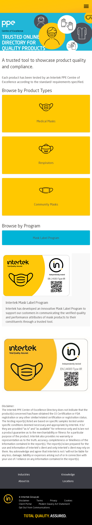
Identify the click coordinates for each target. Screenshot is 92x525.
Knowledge (68, 474)
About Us (24, 481)
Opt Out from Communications (34, 507)
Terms (39, 500)
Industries (24, 474)
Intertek (11, 6)
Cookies (68, 500)
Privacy (53, 500)
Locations (68, 481)
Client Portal (25, 504)
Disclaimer (24, 500)
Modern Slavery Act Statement (54, 504)
